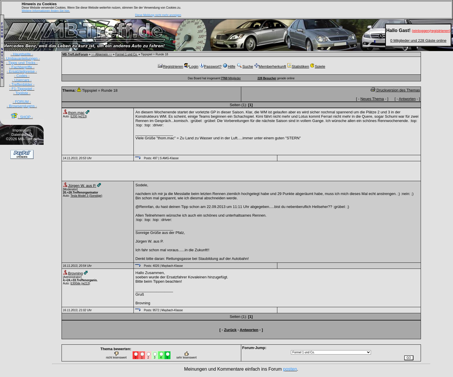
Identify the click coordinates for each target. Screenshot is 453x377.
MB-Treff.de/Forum (75, 54)
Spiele (317, 66)
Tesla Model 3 (79, 195)
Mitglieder (231, 78)
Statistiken (298, 66)
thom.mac (76, 112)
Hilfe (228, 66)
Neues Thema (372, 99)
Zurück (230, 330)
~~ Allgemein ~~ (101, 54)
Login (191, 66)
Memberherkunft (270, 66)
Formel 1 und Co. (126, 54)
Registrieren (170, 66)
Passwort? (210, 66)
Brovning (75, 273)
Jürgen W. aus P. (82, 185)
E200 (73, 116)
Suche (244, 66)
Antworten (407, 99)
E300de (75, 283)
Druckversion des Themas (395, 90)
